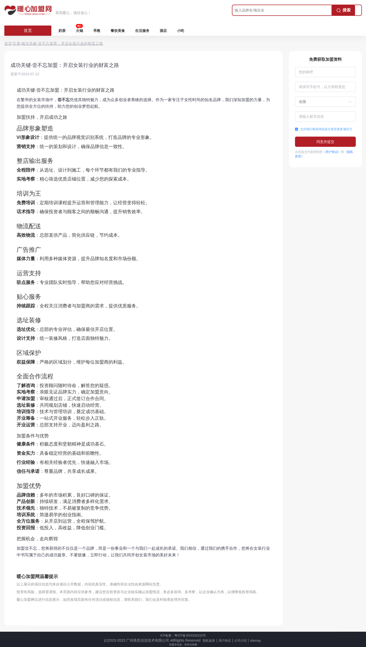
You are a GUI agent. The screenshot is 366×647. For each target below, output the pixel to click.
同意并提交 (325, 142)
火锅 (79, 31)
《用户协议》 (332, 152)
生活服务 (142, 31)
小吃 (180, 31)
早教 (96, 31)
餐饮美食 (118, 31)
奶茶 (62, 31)
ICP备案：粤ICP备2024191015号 (183, 635)
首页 (28, 30)
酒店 (163, 31)
